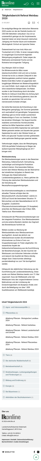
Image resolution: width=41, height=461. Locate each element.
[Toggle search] (32, 4)
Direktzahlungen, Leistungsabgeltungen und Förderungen (21, 373)
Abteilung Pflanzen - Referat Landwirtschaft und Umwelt (22, 331)
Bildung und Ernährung (16, 380)
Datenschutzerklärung (25, 439)
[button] (38, 3)
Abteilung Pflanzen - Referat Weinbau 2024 (22, 349)
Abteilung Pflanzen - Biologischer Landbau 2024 (22, 319)
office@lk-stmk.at (13, 435)
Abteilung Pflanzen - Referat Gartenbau (21, 325)
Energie (10, 386)
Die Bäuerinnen (13, 392)
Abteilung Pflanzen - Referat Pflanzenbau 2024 (21, 343)
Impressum (6, 439)
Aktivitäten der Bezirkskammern (19, 397)
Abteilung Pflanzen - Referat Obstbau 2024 (22, 337)
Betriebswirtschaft (14, 366)
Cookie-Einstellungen (21, 442)
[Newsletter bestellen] (8, 452)
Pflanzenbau (12, 313)
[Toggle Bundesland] (26, 4)
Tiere (9, 355)
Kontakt (13, 439)
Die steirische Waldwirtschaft (18, 361)
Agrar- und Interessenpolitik (18, 307)
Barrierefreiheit (7, 442)
